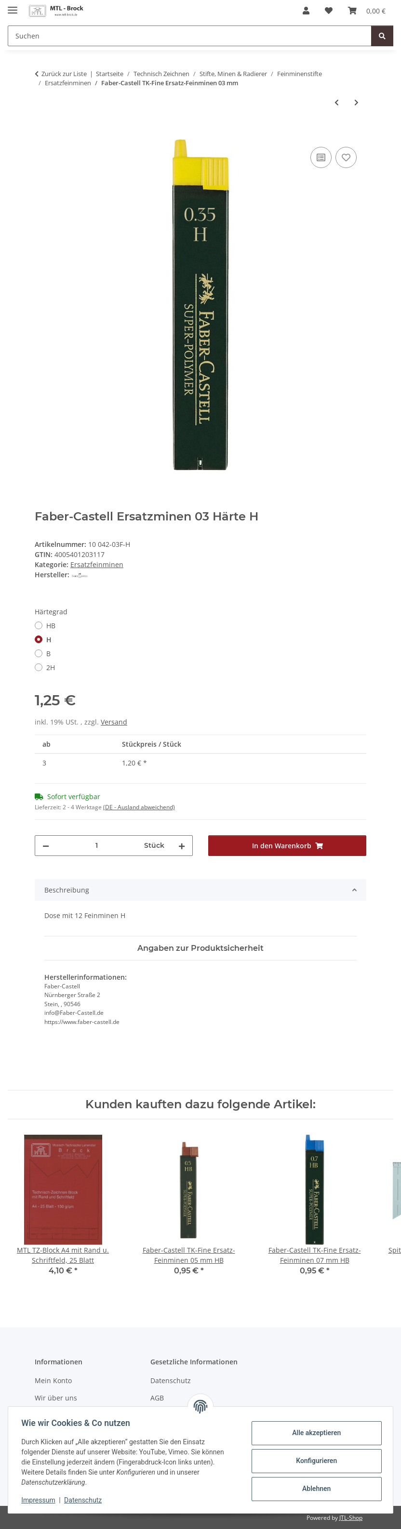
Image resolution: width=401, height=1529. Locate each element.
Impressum (40, 1500)
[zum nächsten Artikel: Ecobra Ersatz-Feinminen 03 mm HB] (356, 102)
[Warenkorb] (366, 10)
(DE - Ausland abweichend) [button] (139, 807)
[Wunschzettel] (328, 10)
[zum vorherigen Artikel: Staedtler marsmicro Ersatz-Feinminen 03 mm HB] (337, 102)
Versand (114, 721)
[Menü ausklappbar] (12, 6)
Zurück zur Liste (64, 73)
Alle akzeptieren (314, 1433)
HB (50, 625)
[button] (306, 10)
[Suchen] (190, 36)
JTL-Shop (350, 1518)
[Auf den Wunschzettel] (346, 157)
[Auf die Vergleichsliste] (321, 157)
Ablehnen (314, 1488)
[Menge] (96, 845)
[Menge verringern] (45, 845)
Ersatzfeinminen (96, 564)
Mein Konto (53, 1380)
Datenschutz (85, 1500)
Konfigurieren (314, 1460)
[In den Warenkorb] (42, 134)
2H (50, 667)
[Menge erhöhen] (181, 845)
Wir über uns (56, 1397)
